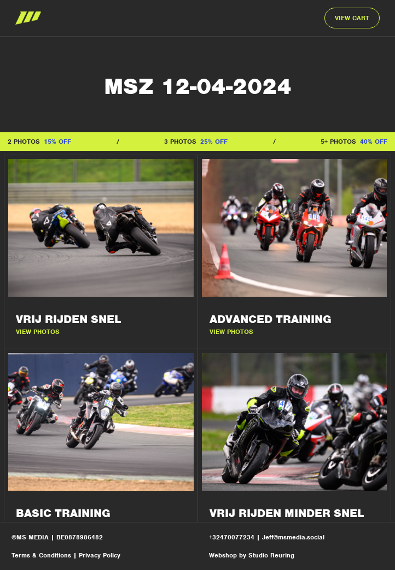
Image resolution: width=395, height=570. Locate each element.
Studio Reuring (271, 555)
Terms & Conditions (41, 555)
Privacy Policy (99, 555)
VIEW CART (352, 18)
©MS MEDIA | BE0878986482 (57, 537)
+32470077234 (233, 537)
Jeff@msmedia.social (293, 537)
